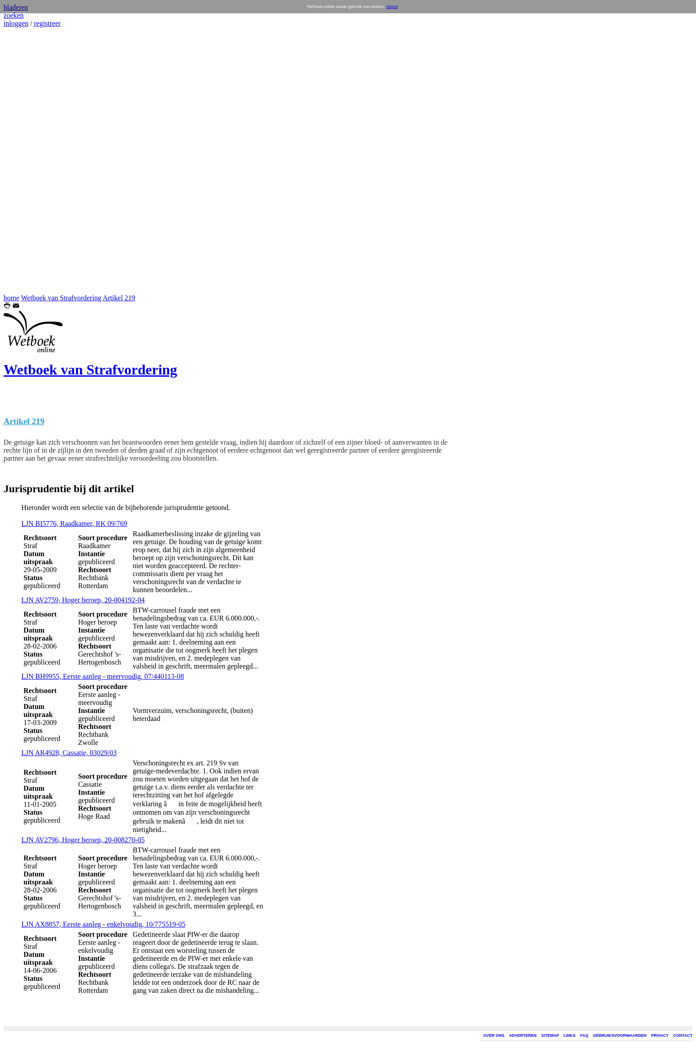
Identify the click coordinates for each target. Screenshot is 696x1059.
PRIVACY (659, 1035)
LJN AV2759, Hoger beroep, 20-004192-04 (83, 600)
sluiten (392, 6)
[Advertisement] (30, 161)
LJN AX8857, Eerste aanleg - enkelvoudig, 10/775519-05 (103, 924)
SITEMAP (550, 1035)
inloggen (16, 23)
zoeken (14, 15)
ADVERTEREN (523, 1035)
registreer (47, 23)
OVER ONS (494, 1035)
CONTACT (682, 1035)
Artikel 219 (119, 298)
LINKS (570, 1035)
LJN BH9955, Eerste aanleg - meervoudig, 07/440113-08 (102, 676)
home (12, 298)
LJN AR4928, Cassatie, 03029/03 (69, 752)
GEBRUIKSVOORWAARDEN (619, 1035)
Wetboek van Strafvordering (61, 298)
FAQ (584, 1035)
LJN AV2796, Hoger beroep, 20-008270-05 (83, 840)
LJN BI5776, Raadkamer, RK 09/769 (74, 523)
